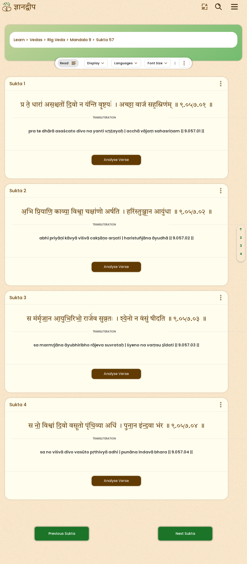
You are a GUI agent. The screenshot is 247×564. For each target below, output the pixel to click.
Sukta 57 (105, 39)
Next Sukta (185, 533)
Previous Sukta (62, 533)
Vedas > (38, 39)
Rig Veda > (58, 39)
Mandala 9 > (82, 39)
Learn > (21, 39)
